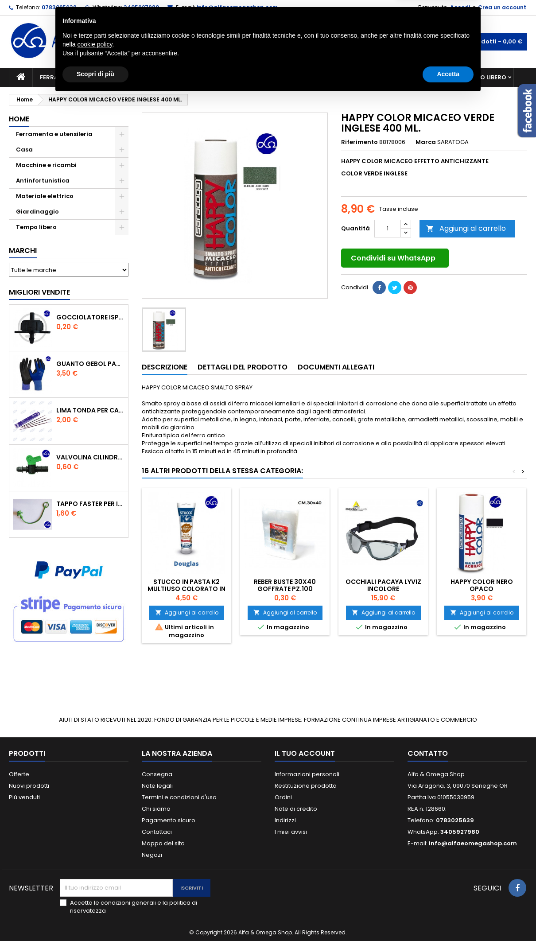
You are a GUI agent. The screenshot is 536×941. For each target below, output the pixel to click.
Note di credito (296, 809)
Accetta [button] (448, 916)
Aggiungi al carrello (466, 228)
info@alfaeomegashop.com (237, 7)
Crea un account (502, 7)
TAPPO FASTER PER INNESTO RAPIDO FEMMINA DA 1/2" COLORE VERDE (90, 503)
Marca (426, 142)
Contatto (428, 753)
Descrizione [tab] (164, 367)
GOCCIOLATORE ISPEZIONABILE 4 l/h (90, 317)
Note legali (157, 786)
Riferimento (359, 142)
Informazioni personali (307, 774)
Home (19, 119)
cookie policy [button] (94, 886)
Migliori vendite (39, 292)
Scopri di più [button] (95, 916)
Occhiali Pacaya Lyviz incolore (383, 585)
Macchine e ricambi (168, 77)
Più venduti (24, 797)
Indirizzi (285, 820)
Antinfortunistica (418, 77)
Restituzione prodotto (306, 786)
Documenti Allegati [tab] (336, 367)
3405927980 (141, 7)
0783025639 (59, 7)
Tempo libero (485, 77)
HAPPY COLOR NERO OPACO (482, 585)
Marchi (23, 250)
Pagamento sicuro (168, 820)
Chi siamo (156, 809)
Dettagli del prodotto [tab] (242, 367)
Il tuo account (305, 753)
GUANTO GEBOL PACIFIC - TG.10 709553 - (90, 363)
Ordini (283, 797)
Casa (303, 77)
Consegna (157, 774)
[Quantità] (387, 228)
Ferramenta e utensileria (80, 77)
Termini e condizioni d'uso (179, 797)
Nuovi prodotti (29, 786)
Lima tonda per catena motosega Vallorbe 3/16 (90, 410)
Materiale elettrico (247, 77)
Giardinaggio (349, 77)
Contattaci (157, 832)
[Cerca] (268, 42)
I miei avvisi (291, 832)
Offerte (19, 774)
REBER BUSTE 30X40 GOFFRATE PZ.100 (285, 585)
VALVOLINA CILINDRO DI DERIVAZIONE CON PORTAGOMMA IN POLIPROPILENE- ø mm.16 (90, 457)
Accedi (460, 7)
